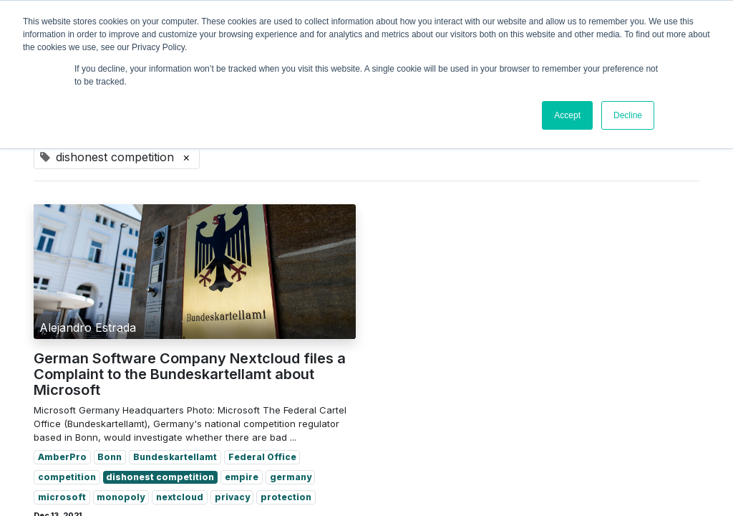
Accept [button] (567, 115)
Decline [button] (627, 115)
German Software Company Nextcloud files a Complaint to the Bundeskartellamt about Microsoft (190, 374)
